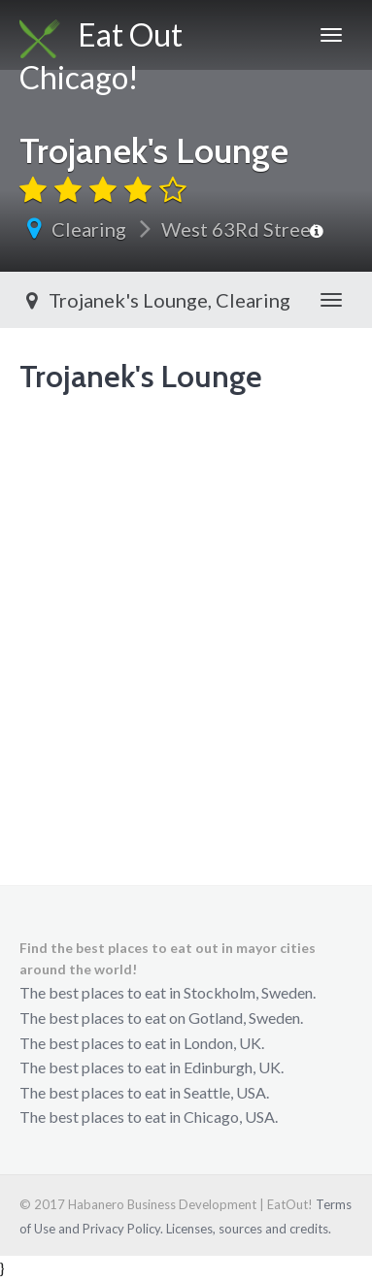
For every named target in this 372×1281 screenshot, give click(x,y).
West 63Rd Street (240, 229)
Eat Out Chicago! (101, 43)
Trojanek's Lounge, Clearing (154, 300)
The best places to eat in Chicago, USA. (148, 1116)
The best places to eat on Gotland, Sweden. (161, 1017)
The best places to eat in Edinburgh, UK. (151, 1067)
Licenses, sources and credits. (248, 1228)
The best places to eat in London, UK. (141, 1043)
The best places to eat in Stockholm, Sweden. (167, 992)
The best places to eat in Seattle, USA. (144, 1092)
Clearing (88, 229)
